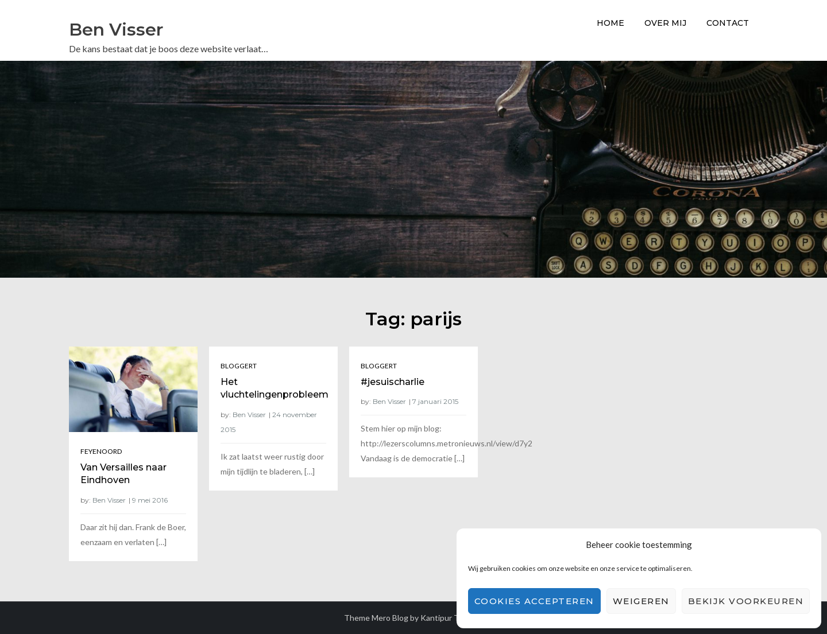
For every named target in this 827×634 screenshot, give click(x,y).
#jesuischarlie (392, 381)
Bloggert (239, 365)
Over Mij (665, 23)
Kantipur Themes (452, 618)
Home (610, 23)
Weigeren (641, 601)
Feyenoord (101, 451)
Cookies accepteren (534, 601)
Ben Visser (116, 29)
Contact (727, 23)
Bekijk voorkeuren (746, 601)
